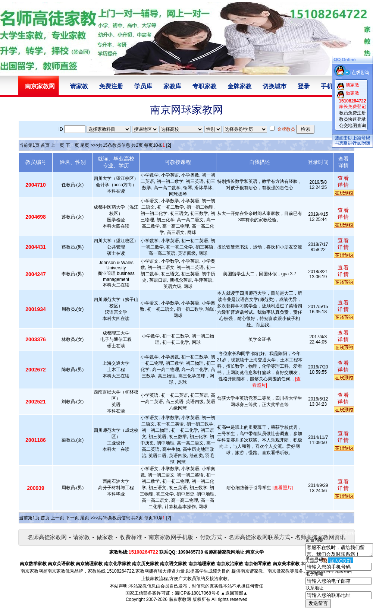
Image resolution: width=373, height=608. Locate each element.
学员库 (143, 86)
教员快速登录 (352, 119)
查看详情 (344, 181)
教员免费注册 (352, 112)
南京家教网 (180, 599)
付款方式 (211, 537)
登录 (304, 86)
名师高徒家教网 (47, 537)
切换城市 (274, 86)
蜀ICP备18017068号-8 (197, 593)
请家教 (79, 86)
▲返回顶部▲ (234, 593)
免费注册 (111, 86)
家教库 (172, 86)
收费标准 (131, 537)
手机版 (330, 86)
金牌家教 (239, 86)
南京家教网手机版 (170, 537)
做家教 (105, 537)
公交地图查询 (352, 125)
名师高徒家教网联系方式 (259, 537)
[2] (168, 145)
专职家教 (204, 86)
